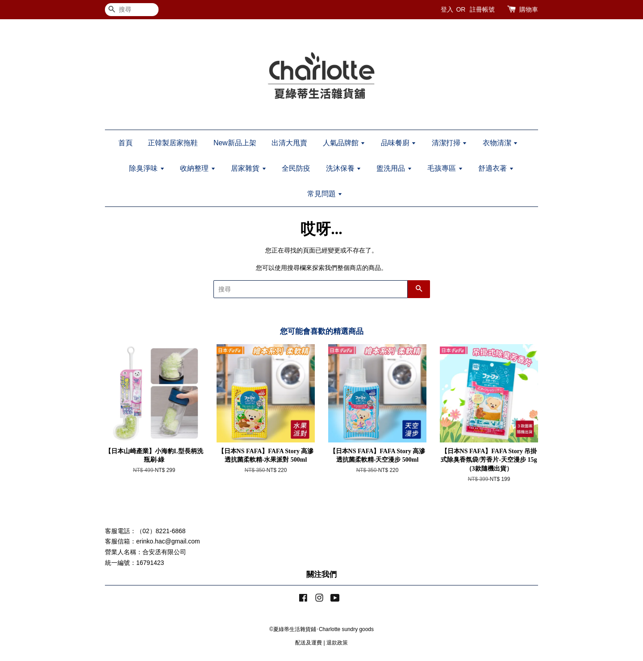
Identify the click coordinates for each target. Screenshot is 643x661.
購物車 (528, 9)
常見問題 (324, 194)
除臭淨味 (146, 168)
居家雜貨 (248, 168)
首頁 (125, 143)
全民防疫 (296, 168)
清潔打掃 (449, 143)
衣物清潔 (500, 143)
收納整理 (197, 168)
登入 (447, 9)
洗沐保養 (343, 168)
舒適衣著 (496, 168)
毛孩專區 (445, 168)
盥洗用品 (394, 168)
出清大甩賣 (289, 143)
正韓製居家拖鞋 (173, 143)
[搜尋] (132, 9)
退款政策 (337, 643)
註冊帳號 (482, 9)
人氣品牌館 (344, 143)
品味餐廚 (398, 143)
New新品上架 (234, 143)
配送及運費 (308, 643)
